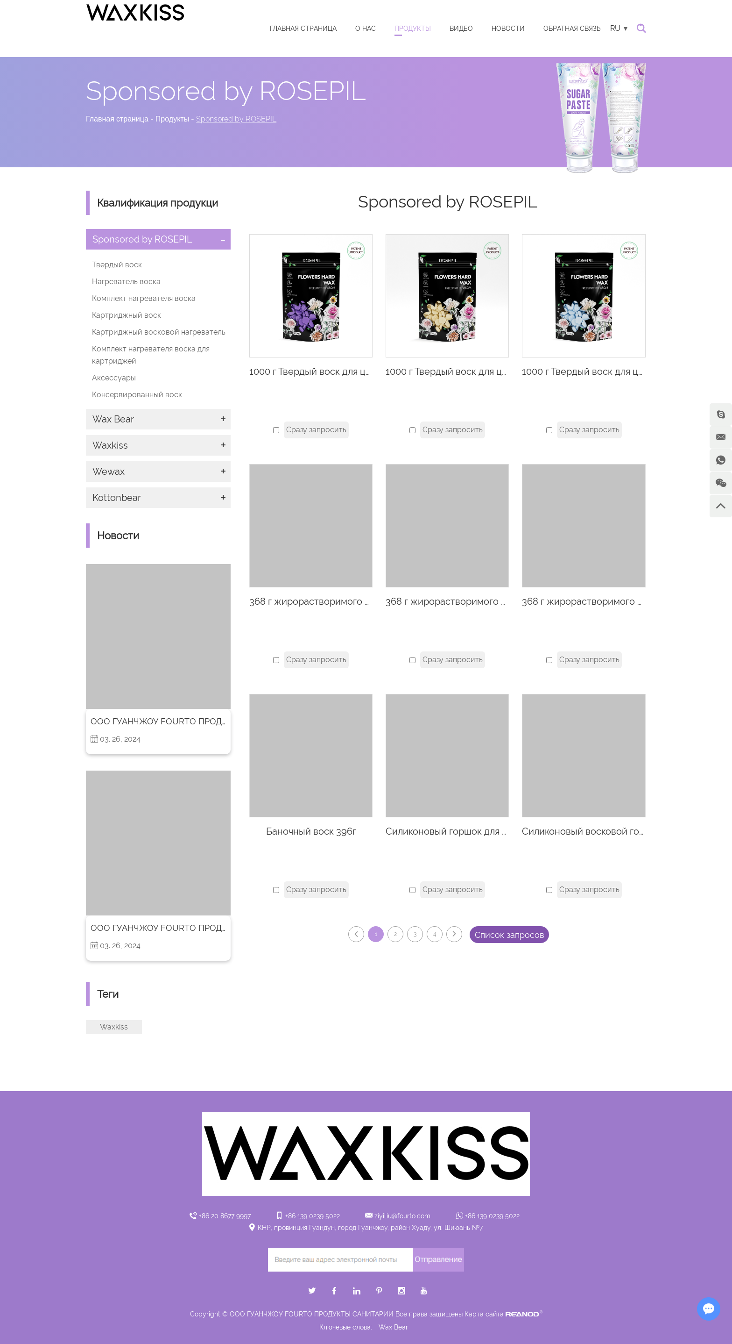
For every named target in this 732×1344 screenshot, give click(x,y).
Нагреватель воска (126, 281)
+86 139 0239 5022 (492, 1216)
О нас (365, 28)
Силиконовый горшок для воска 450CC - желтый (494, 831)
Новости (508, 28)
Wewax (108, 471)
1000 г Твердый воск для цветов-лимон (473, 371)
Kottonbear (116, 497)
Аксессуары (114, 377)
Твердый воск (117, 264)
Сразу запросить (316, 429)
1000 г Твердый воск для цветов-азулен (610, 371)
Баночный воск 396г (311, 831)
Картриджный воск (126, 315)
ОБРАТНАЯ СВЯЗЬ (572, 28)
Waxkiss (110, 445)
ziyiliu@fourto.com (402, 1216)
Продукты (412, 28)
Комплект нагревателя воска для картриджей (151, 354)
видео (461, 28)
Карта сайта (484, 1314)
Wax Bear (113, 419)
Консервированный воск (137, 394)
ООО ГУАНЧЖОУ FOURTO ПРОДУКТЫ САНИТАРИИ (194, 928)
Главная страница (303, 28)
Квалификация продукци (157, 203)
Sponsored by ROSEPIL (236, 118)
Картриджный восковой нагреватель (158, 332)
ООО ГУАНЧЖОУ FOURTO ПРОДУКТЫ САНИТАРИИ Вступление (220, 721)
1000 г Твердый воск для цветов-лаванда (340, 371)
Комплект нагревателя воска (144, 298)
